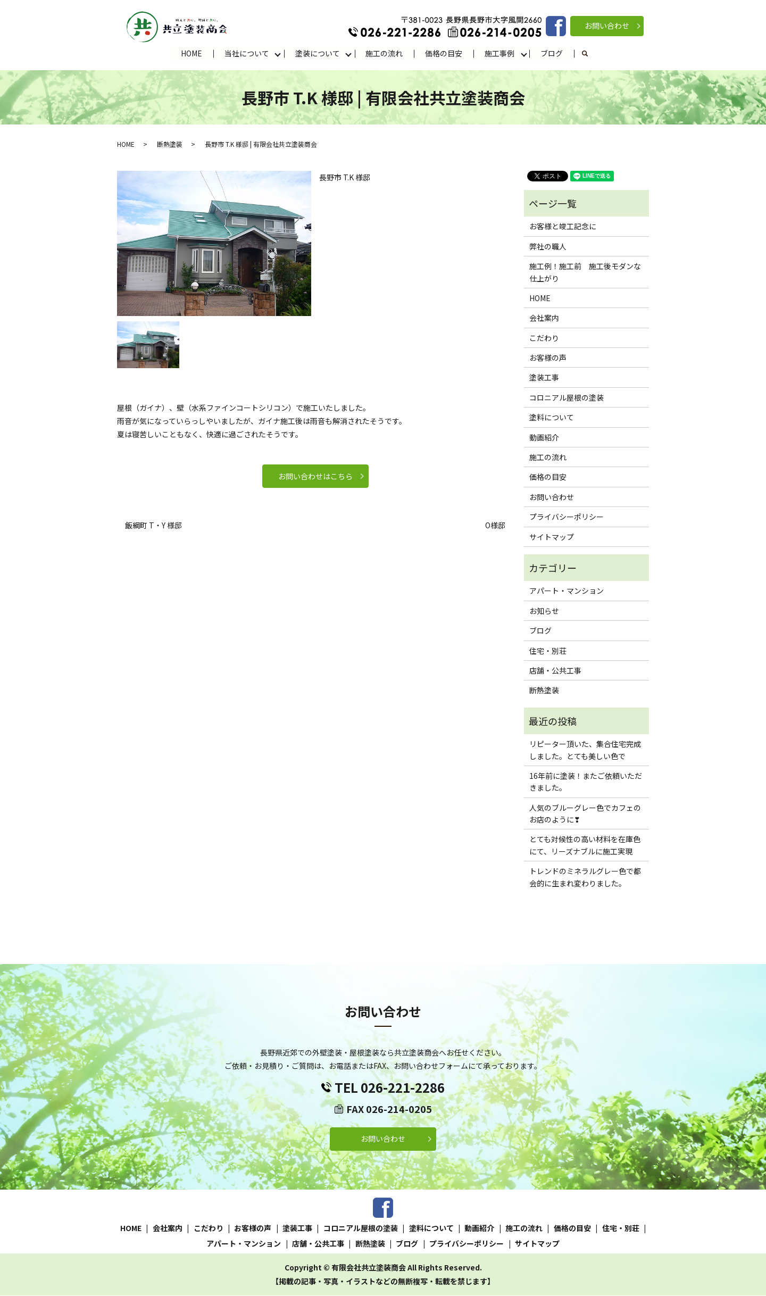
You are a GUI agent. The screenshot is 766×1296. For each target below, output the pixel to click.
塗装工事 (544, 377)
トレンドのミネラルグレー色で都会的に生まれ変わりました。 (585, 877)
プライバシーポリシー (566, 517)
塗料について (551, 417)
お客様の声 (548, 358)
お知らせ (544, 611)
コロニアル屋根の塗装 (566, 398)
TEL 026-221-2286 (390, 1087)
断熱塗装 (169, 143)
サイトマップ (551, 536)
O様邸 (495, 526)
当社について (246, 53)
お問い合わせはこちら (315, 476)
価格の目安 (444, 53)
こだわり (544, 338)
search (591, 53)
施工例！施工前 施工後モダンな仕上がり (585, 272)
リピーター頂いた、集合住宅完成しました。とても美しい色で (585, 750)
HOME (191, 53)
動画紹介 (544, 437)
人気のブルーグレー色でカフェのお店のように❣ (585, 814)
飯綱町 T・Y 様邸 (153, 526)
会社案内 (544, 318)
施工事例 (500, 53)
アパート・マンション (566, 591)
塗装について (317, 53)
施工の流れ (384, 53)
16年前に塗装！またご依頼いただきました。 (585, 782)
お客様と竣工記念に (562, 226)
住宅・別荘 (548, 650)
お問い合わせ (607, 25)
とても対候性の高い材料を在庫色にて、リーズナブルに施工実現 (584, 845)
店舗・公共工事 (555, 671)
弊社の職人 (548, 247)
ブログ (552, 53)
